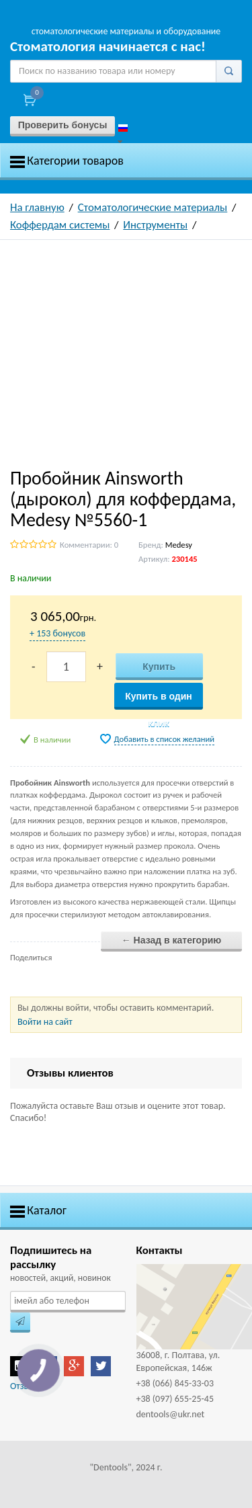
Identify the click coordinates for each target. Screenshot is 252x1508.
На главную (37, 207)
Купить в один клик (158, 700)
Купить (158, 666)
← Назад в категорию (172, 940)
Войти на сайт (45, 1022)
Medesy (178, 545)
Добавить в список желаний (164, 739)
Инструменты (155, 225)
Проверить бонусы (63, 125)
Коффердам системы (60, 225)
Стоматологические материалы (153, 207)
